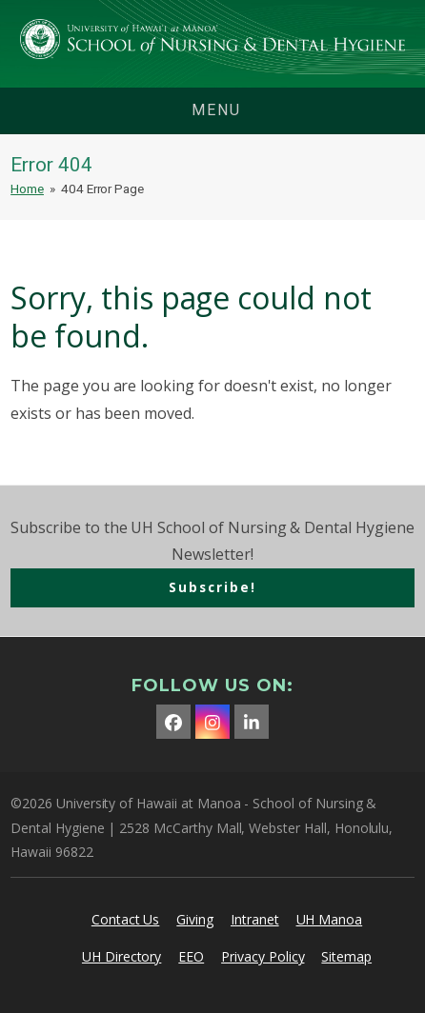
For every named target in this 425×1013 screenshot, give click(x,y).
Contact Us (125, 919)
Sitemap (346, 956)
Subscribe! (212, 587)
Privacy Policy (262, 956)
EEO (191, 956)
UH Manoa (329, 919)
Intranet (255, 919)
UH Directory (121, 956)
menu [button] (216, 110)
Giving (194, 919)
